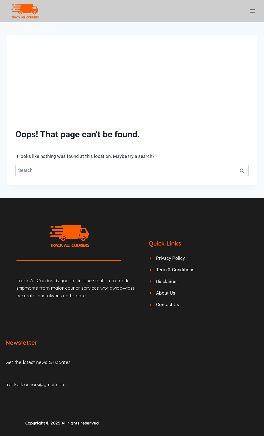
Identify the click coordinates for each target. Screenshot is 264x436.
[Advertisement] (132, 85)
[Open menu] (252, 11)
